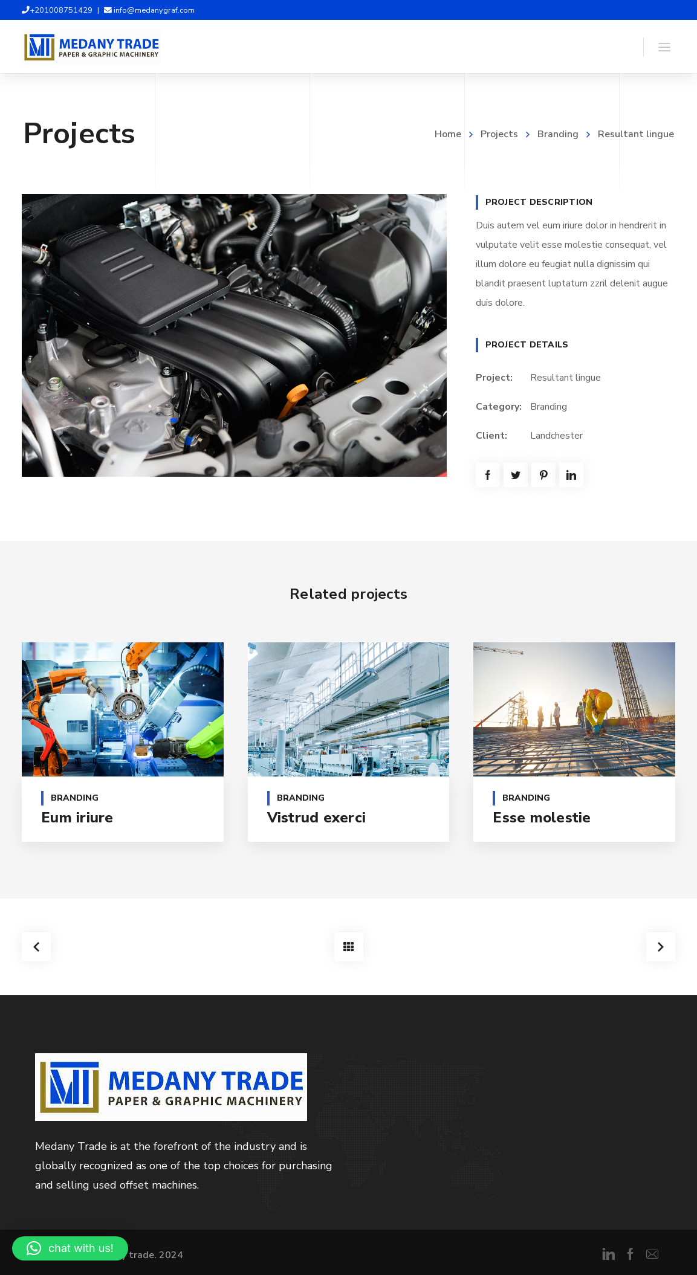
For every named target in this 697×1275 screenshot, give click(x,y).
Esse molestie (542, 817)
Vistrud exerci (316, 817)
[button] (70, 1248)
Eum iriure (77, 817)
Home (448, 134)
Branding (558, 134)
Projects (499, 134)
